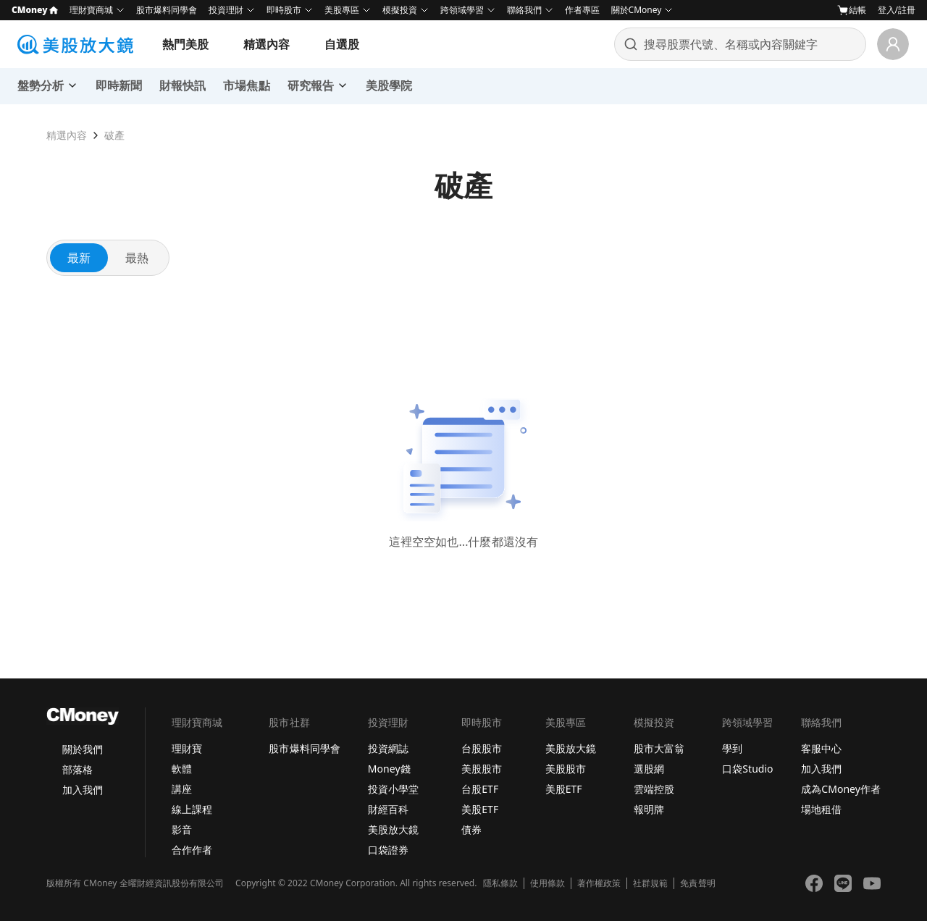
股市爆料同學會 (166, 10)
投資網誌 (388, 748)
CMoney (35, 10)
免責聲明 (697, 883)
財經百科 (388, 809)
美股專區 (341, 10)
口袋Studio (747, 768)
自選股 (341, 44)
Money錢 (389, 768)
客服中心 (821, 748)
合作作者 (192, 850)
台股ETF (479, 789)
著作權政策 (599, 883)
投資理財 (226, 10)
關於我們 (82, 749)
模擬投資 (399, 10)
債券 (471, 829)
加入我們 (82, 789)
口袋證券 (388, 850)
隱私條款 (500, 883)
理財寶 (187, 748)
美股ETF (479, 809)
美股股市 (481, 768)
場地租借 (821, 809)
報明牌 (649, 809)
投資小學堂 (393, 789)
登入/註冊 (896, 10)
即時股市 (284, 10)
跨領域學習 (462, 10)
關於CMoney (636, 10)
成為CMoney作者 (841, 789)
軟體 (182, 768)
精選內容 (266, 44)
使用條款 (547, 883)
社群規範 (650, 883)
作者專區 (582, 10)
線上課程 (192, 809)
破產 (114, 135)
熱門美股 (185, 44)
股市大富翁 (659, 748)
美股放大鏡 (393, 829)
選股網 (649, 768)
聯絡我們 (524, 10)
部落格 (77, 769)
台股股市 (481, 748)
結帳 (851, 10)
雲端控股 (654, 789)
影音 (182, 829)
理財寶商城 (91, 10)
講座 (182, 789)
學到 (732, 748)
